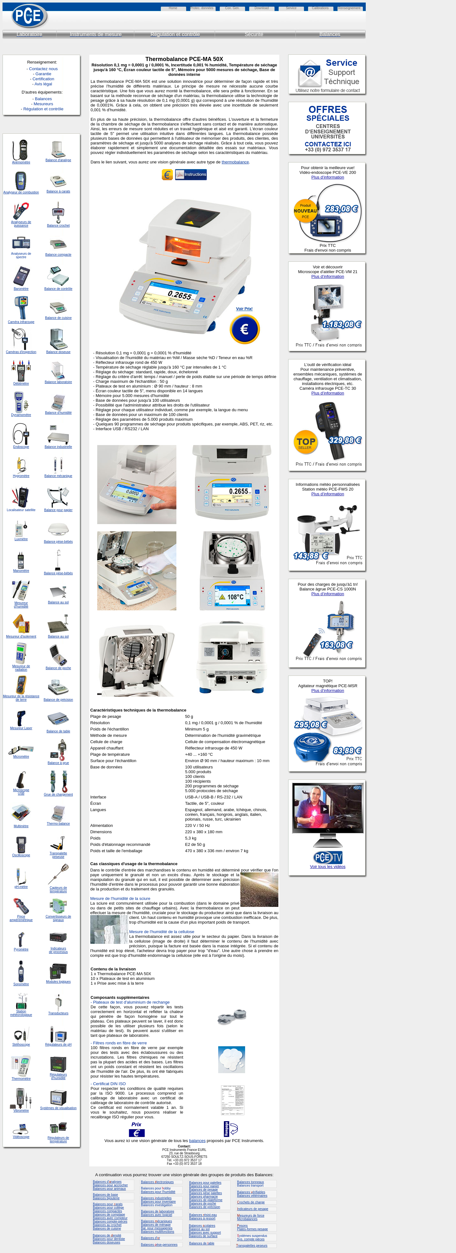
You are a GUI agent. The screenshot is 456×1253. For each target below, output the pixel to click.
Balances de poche (202, 1203)
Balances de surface (203, 1236)
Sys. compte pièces (251, 1239)
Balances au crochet (107, 1225)
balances (197, 1140)
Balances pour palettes (205, 1182)
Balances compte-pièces (110, 1221)
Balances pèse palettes (205, 1193)
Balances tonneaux (250, 1182)
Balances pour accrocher (110, 1185)
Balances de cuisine (107, 1228)
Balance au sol (199, 1229)
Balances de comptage (109, 1214)
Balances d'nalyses (107, 1181)
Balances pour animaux (109, 1188)
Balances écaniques (156, 1221)
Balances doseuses (106, 1242)
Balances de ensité (107, 1235)
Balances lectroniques (157, 1182)
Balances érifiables (251, 1192)
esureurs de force (250, 1215)
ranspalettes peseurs (252, 1245)
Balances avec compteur (110, 1218)
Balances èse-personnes (159, 1244)
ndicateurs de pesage (252, 1209)
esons (242, 1225)
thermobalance (235, 162)
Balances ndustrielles (156, 1198)
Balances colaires (202, 1225)
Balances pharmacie (203, 1196)
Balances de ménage (156, 1224)
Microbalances (247, 1219)
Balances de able (201, 1243)
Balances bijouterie (106, 1198)
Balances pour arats (108, 1204)
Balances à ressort (202, 1218)
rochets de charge (251, 1202)
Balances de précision (204, 1207)
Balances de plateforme (205, 1200)
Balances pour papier (204, 1186)
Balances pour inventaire (158, 1201)
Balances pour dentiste (109, 1239)
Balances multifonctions (157, 1231)
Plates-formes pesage (252, 1229)
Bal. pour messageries (157, 1228)
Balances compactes (107, 1211)
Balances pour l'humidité (158, 1192)
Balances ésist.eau (203, 1215)
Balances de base (105, 1194)
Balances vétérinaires (252, 1195)
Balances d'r (150, 1238)
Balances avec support (205, 1232)
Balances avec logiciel (156, 1215)
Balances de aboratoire (157, 1211)
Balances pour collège (108, 1207)
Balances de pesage (203, 1189)
